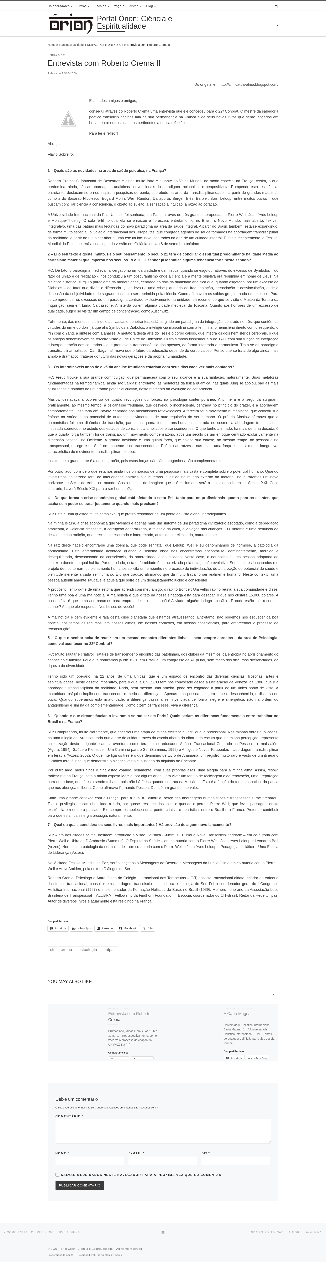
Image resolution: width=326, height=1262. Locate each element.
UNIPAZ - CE (95, 44)
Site (205, 1153)
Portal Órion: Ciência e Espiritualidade (86, 1248)
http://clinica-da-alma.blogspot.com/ (248, 84)
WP (73, 1255)
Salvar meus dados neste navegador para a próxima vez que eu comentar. (142, 1174)
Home (52, 44)
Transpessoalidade (71, 44)
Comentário (70, 1116)
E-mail (136, 1153)
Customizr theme (111, 1255)
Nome (62, 1153)
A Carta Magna (237, 1013)
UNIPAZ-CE (115, 44)
